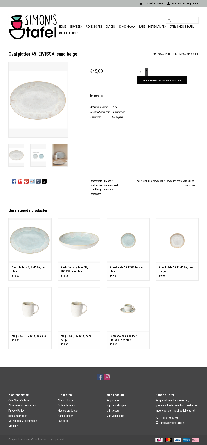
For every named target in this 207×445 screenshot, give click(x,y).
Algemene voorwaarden (22, 405)
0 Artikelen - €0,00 (151, 3)
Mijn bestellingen (116, 405)
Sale (142, 26)
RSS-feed (63, 420)
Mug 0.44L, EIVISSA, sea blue (29, 336)
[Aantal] (141, 72)
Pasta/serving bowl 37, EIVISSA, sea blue (74, 269)
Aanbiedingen (65, 415)
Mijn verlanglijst (115, 415)
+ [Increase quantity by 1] (146, 70)
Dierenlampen (157, 26)
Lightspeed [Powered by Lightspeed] (58, 439)
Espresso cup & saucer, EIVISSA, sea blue (123, 338)
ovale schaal (111, 185)
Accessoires (94, 26)
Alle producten (66, 400)
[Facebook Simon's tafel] (100, 377)
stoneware (96, 194)
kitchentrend (97, 185)
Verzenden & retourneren (22, 420)
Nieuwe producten (68, 410)
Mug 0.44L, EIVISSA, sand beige (76, 338)
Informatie (96, 95)
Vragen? (13, 425)
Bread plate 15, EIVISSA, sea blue (127, 269)
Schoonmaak (126, 26)
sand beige (96, 189)
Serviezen (75, 26)
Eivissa (107, 180)
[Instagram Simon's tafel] (107, 377)
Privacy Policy (16, 410)
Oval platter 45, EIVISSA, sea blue (29, 269)
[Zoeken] (182, 20)
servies (107, 189)
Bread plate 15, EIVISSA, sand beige (176, 269)
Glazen (110, 26)
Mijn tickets (113, 410)
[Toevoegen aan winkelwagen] (162, 80)
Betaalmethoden (17, 415)
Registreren (113, 400)
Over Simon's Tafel (182, 26)
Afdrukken (190, 185)
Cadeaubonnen (68, 33)
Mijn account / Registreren (183, 3)
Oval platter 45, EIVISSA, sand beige (179, 54)
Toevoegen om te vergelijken (180, 180)
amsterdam (96, 180)
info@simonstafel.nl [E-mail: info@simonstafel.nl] (173, 422)
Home (62, 26)
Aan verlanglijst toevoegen (150, 180)
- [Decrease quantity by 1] (146, 74)
